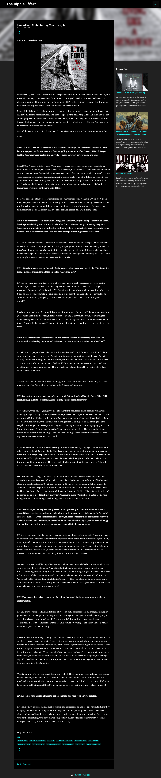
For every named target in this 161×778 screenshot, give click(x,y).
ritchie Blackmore (53, 744)
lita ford (50, 741)
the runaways (68, 744)
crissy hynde (22, 741)
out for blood (80, 741)
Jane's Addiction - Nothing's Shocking (130, 93)
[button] (18, 32)
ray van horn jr (38, 744)
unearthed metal (93, 744)
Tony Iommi (80, 744)
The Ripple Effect (21, 4)
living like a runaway (64, 741)
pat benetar (93, 741)
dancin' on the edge (37, 741)
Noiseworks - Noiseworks (125, 173)
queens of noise (24, 744)
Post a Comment (24, 764)
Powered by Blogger (80, 775)
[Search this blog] (147, 4)
